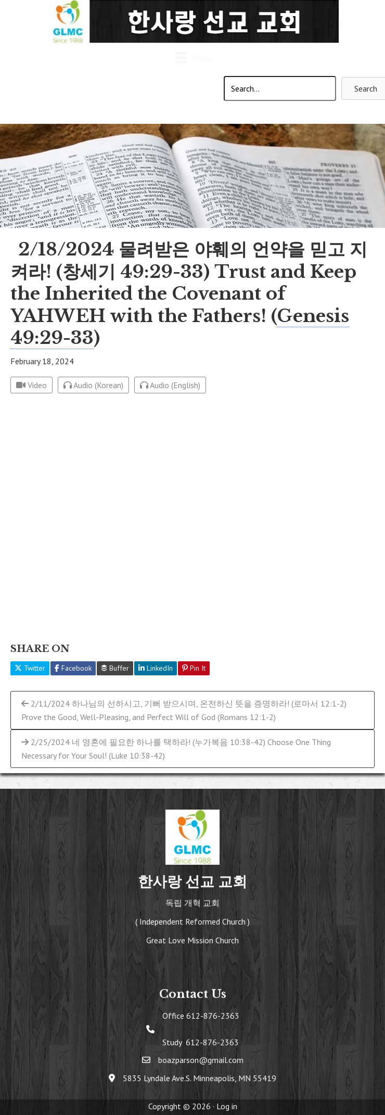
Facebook (73, 668)
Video (31, 385)
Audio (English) (170, 385)
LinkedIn (155, 668)
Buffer (115, 668)
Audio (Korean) (93, 385)
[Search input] (280, 88)
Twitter (30, 668)
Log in (226, 1106)
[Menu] (192, 59)
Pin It (194, 668)
